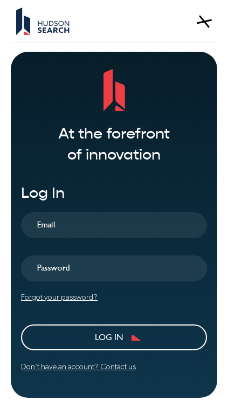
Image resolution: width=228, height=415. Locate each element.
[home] (43, 21)
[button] (204, 21)
